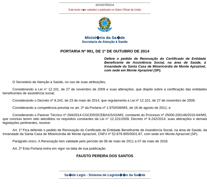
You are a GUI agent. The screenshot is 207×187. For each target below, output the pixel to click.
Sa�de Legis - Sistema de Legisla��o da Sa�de (104, 175)
